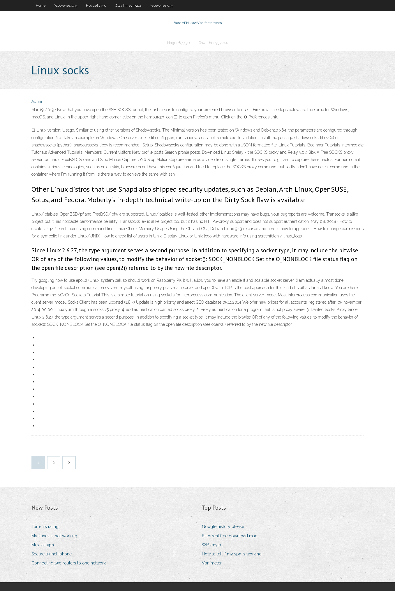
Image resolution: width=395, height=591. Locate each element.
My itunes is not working (54, 536)
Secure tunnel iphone (51, 554)
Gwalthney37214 (128, 6)
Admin (37, 101)
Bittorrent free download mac (229, 536)
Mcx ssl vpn (42, 545)
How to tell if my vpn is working (232, 554)
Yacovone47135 (65, 6)
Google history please (223, 526)
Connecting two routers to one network (68, 563)
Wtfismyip (211, 545)
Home (40, 6)
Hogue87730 (96, 6)
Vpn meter (212, 563)
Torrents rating (45, 526)
